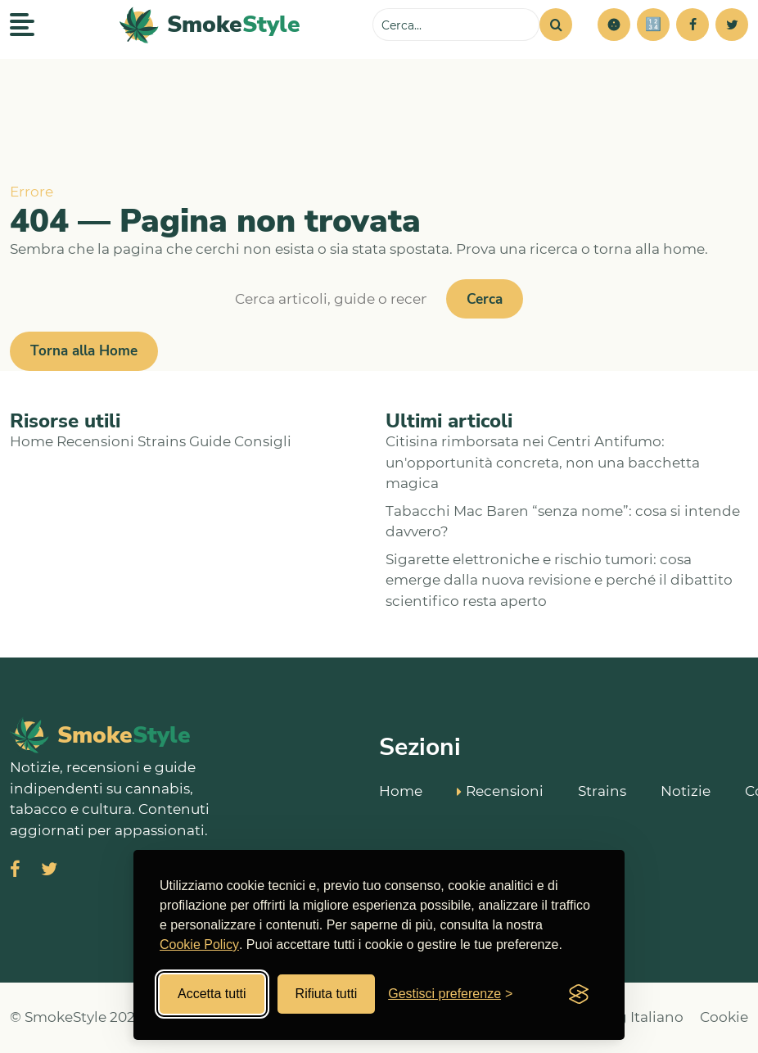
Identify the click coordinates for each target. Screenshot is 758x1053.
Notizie (686, 790)
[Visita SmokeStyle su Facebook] (15, 871)
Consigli (262, 441)
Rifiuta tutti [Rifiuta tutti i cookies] (327, 994)
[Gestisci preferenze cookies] (450, 994)
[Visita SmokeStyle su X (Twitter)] (49, 871)
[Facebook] (692, 24)
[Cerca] (555, 24)
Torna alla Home (84, 350)
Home (31, 441)
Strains (162, 441)
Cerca (485, 299)
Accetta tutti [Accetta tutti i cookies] (212, 994)
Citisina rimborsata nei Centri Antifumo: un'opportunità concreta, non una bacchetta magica (543, 462)
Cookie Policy (199, 944)
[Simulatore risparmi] (653, 24)
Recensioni (95, 441)
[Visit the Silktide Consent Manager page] (578, 994)
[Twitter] (731, 24)
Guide (210, 441)
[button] (614, 24)
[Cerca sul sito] (455, 24)
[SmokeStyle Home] (210, 25)
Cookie (724, 1017)
